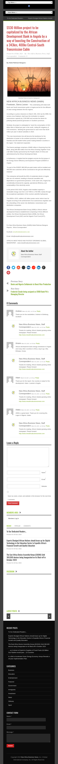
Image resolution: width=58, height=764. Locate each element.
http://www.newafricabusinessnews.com (32, 335)
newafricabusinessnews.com (21, 232)
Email (43, 479)
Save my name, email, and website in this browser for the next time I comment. (29, 497)
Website (44, 486)
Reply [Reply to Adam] (37, 378)
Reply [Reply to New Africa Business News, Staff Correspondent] (48, 327)
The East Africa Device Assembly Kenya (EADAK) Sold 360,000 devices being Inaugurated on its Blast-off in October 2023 (26, 557)
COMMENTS (27, 526)
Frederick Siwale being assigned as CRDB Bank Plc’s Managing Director (29, 293)
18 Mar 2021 (18, 54)
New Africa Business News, (30, 757)
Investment (11, 693)
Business (11, 670)
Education (11, 674)
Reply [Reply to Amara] (38, 343)
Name (43, 472)
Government (12, 685)
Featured (11, 682)
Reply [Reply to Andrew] (38, 311)
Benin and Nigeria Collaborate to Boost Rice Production (31, 284)
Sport (10, 705)
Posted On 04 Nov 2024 (14, 534)
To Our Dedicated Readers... (16, 531)
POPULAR (17, 526)
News (10, 697)
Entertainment (12, 678)
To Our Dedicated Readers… (15, 18)
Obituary (11, 701)
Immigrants (11, 689)
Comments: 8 (22, 56)
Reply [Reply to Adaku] (37, 410)
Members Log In (13, 518)
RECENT (9, 526)
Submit (10, 746)
